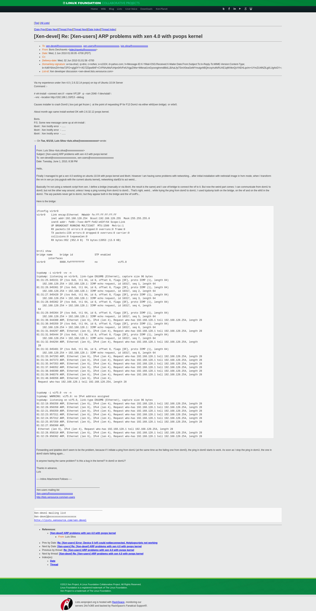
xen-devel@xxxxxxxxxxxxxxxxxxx (64, 46)
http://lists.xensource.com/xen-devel (60, 520)
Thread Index (108, 29)
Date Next (52, 29)
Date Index (94, 29)
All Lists (45, 23)
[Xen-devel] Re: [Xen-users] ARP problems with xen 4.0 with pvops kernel (101, 553)
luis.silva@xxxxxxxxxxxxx (134, 46)
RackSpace (118, 602)
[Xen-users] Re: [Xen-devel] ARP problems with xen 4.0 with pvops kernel (99, 546)
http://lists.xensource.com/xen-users (55, 497)
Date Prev (40, 29)
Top (36, 23)
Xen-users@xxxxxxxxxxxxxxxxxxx (54, 493)
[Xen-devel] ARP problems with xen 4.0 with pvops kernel (83, 533)
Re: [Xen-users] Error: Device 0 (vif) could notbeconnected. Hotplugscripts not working (107, 542)
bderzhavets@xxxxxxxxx (83, 49)
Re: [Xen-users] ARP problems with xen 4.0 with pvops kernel (98, 550)
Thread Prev (65, 29)
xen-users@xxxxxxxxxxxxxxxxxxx (101, 46)
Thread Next (80, 29)
